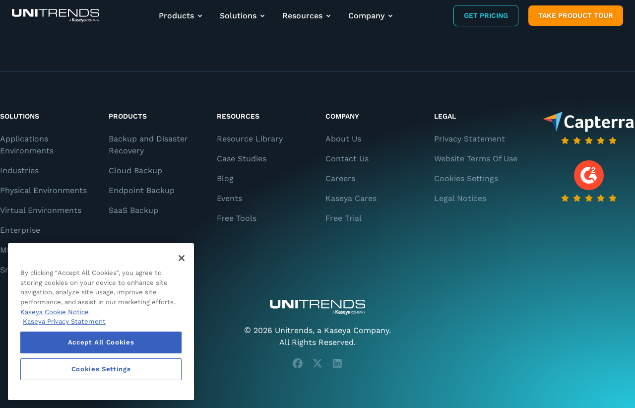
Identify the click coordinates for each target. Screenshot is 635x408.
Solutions (243, 15)
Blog (225, 178)
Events (229, 198)
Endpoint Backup (142, 190)
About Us (343, 138)
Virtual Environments (40, 210)
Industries (19, 170)
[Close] (181, 258)
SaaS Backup (133, 210)
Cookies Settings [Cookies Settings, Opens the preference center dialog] (101, 369)
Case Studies (241, 158)
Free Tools (236, 218)
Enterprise (20, 230)
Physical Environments (43, 190)
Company (371, 15)
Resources (307, 15)
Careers (340, 178)
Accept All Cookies (101, 342)
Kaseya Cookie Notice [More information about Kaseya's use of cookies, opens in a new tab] (54, 312)
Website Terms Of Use (475, 158)
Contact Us (347, 158)
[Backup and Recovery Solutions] (55, 15)
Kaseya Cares (351, 198)
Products (181, 15)
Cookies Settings (466, 178)
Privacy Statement (469, 138)
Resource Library (250, 138)
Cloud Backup (135, 170)
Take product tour (575, 15)
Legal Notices (460, 198)
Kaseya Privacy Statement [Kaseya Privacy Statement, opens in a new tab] (64, 321)
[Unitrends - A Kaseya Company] (317, 307)
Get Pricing (486, 15)
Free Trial (343, 218)
